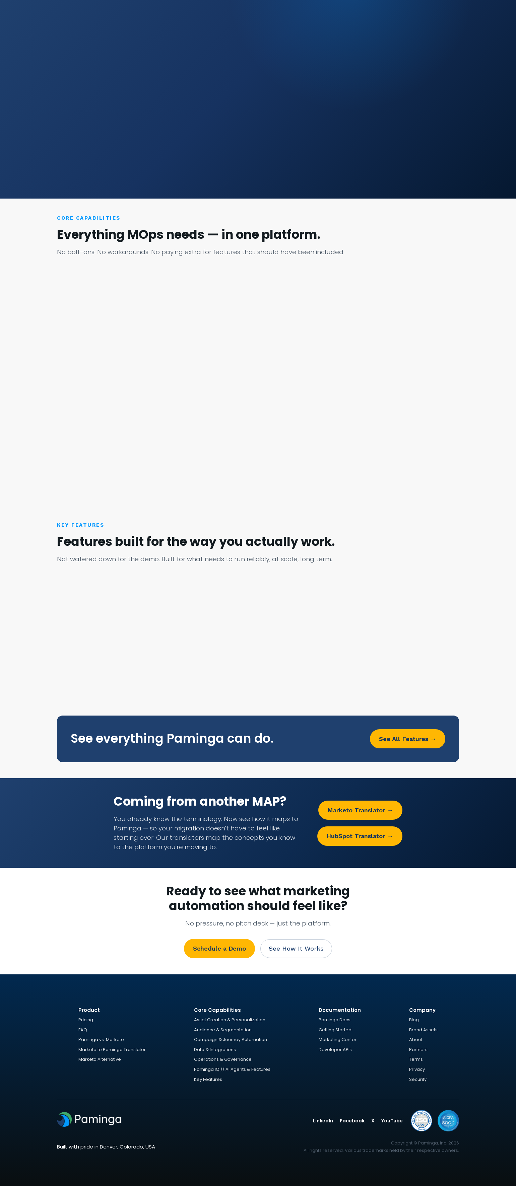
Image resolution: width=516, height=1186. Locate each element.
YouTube (392, 1120)
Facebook (352, 1120)
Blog (414, 1020)
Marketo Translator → (360, 810)
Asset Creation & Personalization (229, 1020)
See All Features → (407, 738)
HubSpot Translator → (359, 835)
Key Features (208, 1079)
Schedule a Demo (219, 948)
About (415, 1039)
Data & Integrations (215, 1049)
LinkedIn (323, 1120)
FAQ (82, 1030)
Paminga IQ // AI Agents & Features (232, 1069)
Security (418, 1079)
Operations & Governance (223, 1059)
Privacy (417, 1069)
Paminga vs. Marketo (101, 1039)
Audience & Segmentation (223, 1030)
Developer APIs (335, 1049)
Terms (416, 1059)
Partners (418, 1049)
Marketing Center (338, 1039)
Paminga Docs (334, 1020)
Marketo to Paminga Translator (112, 1049)
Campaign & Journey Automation (230, 1039)
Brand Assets (423, 1030)
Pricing (85, 1020)
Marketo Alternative (99, 1059)
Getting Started (335, 1030)
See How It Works (296, 948)
